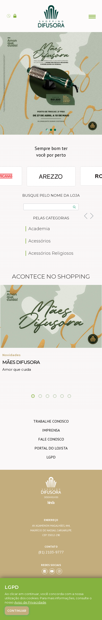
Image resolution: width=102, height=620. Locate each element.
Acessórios (39, 241)
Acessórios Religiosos (50, 253)
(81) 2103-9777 (51, 552)
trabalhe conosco (51, 421)
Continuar (16, 610)
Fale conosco (51, 439)
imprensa (51, 430)
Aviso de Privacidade (30, 602)
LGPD (51, 457)
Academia (39, 228)
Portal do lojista (51, 448)
